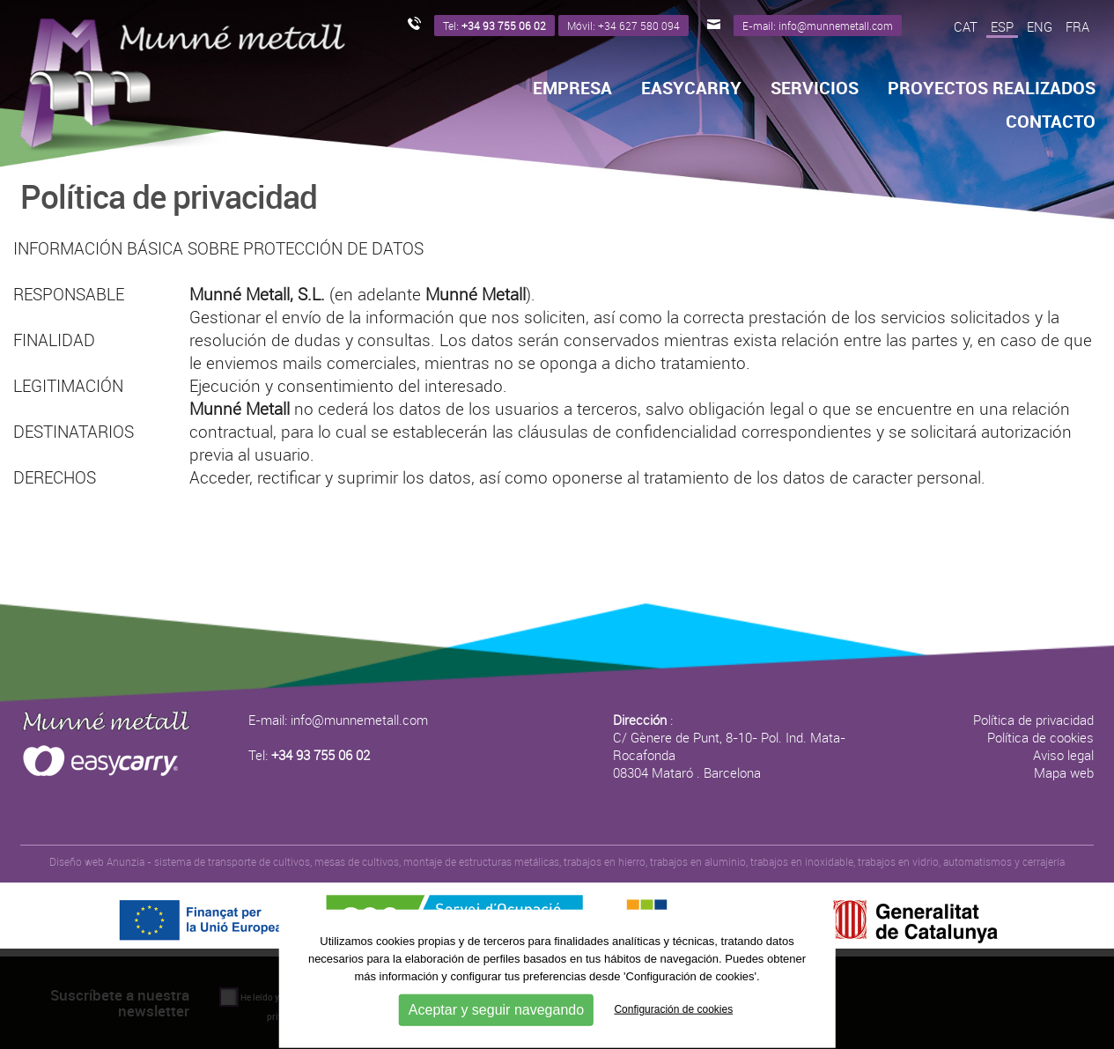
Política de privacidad (1033, 719)
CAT (966, 26)
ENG (1039, 26)
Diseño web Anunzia (96, 861)
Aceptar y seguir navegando (496, 1008)
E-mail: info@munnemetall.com (338, 719)
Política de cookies (1040, 737)
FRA (1077, 26)
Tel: (309, 755)
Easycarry (691, 88)
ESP (1002, 26)
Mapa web (1064, 772)
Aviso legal (1063, 755)
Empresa (572, 88)
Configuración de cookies (673, 1009)
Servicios (815, 88)
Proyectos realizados (992, 88)
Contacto (1051, 121)
